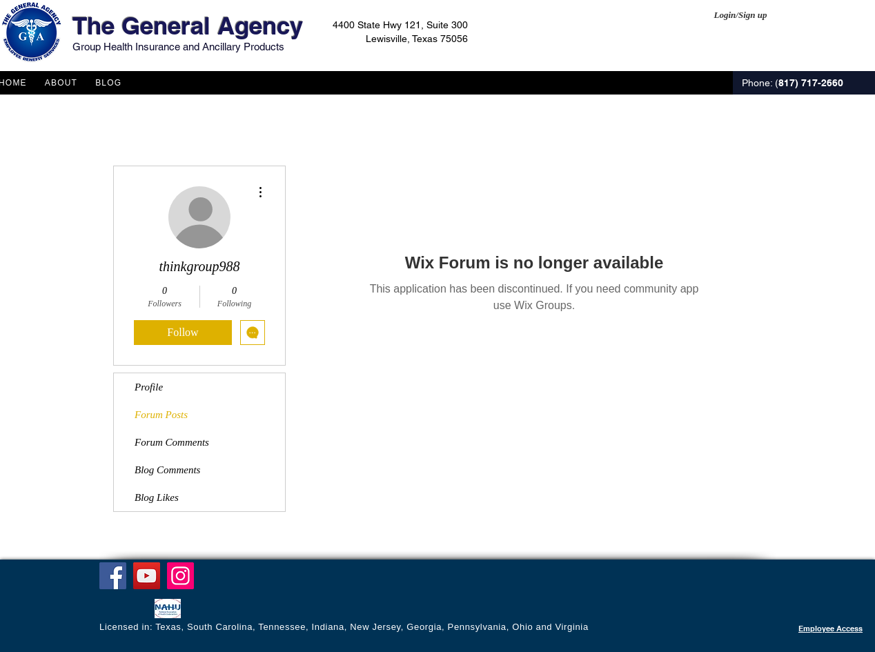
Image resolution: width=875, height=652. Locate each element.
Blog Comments (167, 469)
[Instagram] (180, 575)
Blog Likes (157, 497)
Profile (149, 387)
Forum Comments (172, 442)
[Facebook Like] (126, 610)
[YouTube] (146, 575)
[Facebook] (112, 575)
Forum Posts (161, 414)
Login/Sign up (740, 15)
